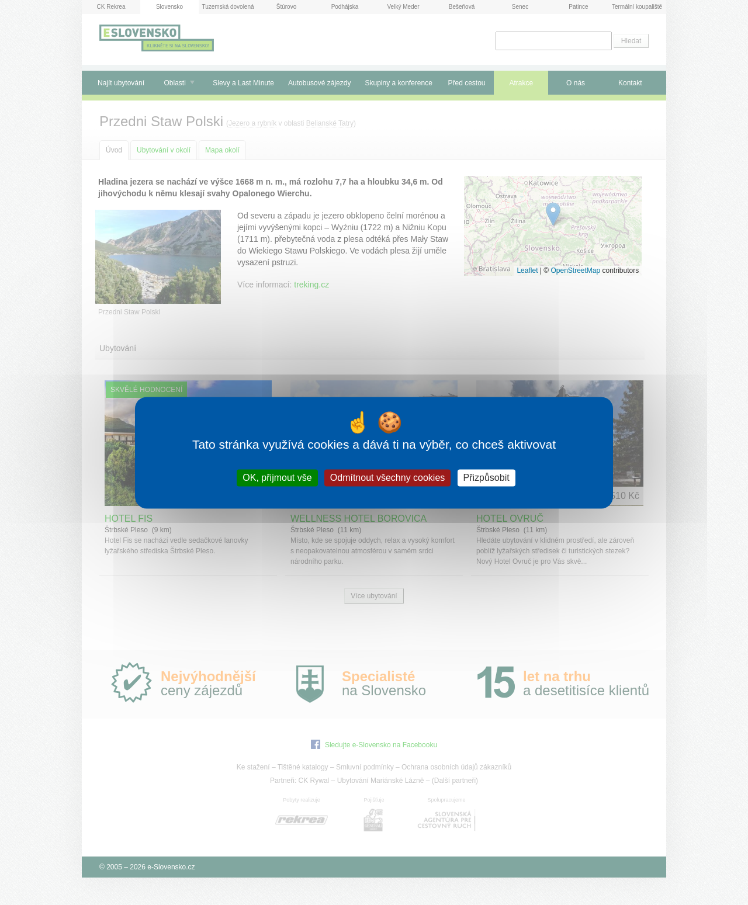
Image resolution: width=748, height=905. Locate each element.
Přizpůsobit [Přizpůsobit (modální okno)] (486, 478)
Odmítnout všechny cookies (387, 478)
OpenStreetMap (575, 270)
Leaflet (527, 270)
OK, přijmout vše (277, 478)
